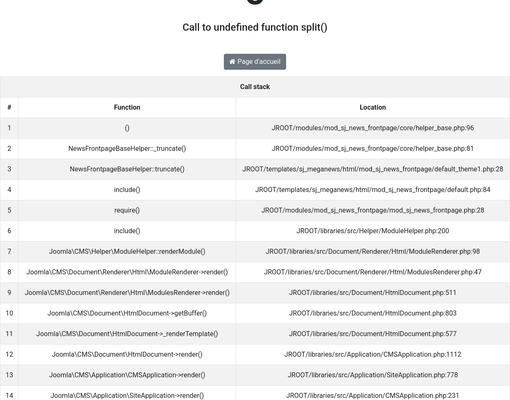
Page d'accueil (254, 62)
